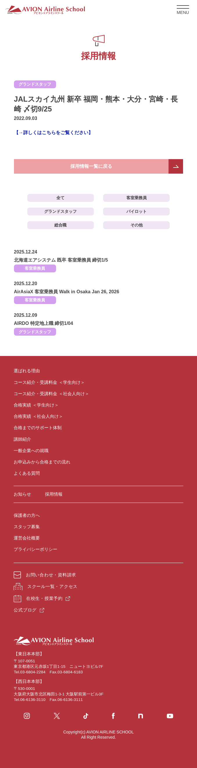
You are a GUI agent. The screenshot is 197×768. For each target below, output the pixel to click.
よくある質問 (27, 473)
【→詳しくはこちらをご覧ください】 (53, 132)
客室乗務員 (136, 197)
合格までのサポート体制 (38, 427)
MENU (183, 10)
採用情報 (53, 494)
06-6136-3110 (32, 699)
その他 (136, 225)
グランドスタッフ (60, 211)
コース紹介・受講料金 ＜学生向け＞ (49, 382)
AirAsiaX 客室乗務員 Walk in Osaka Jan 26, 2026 (66, 291)
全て (60, 197)
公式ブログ (25, 609)
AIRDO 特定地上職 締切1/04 (43, 323)
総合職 (60, 225)
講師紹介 (22, 439)
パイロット (136, 211)
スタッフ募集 (27, 526)
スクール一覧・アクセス (46, 586)
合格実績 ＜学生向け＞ (36, 404)
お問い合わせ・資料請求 (45, 574)
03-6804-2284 (32, 672)
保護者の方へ (27, 515)
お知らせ (22, 494)
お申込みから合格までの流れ (42, 461)
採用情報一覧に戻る (91, 166)
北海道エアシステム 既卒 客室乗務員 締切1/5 (61, 260)
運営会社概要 (27, 537)
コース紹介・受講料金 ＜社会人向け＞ (51, 393)
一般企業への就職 (31, 450)
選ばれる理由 (27, 370)
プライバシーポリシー (35, 549)
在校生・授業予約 (38, 598)
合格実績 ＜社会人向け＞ (38, 416)
